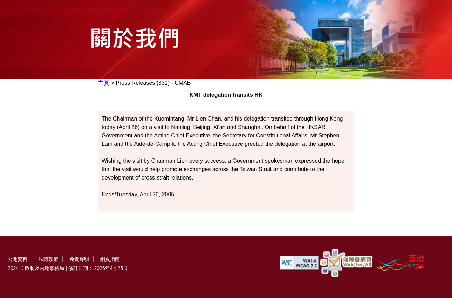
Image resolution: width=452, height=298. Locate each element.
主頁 (103, 83)
